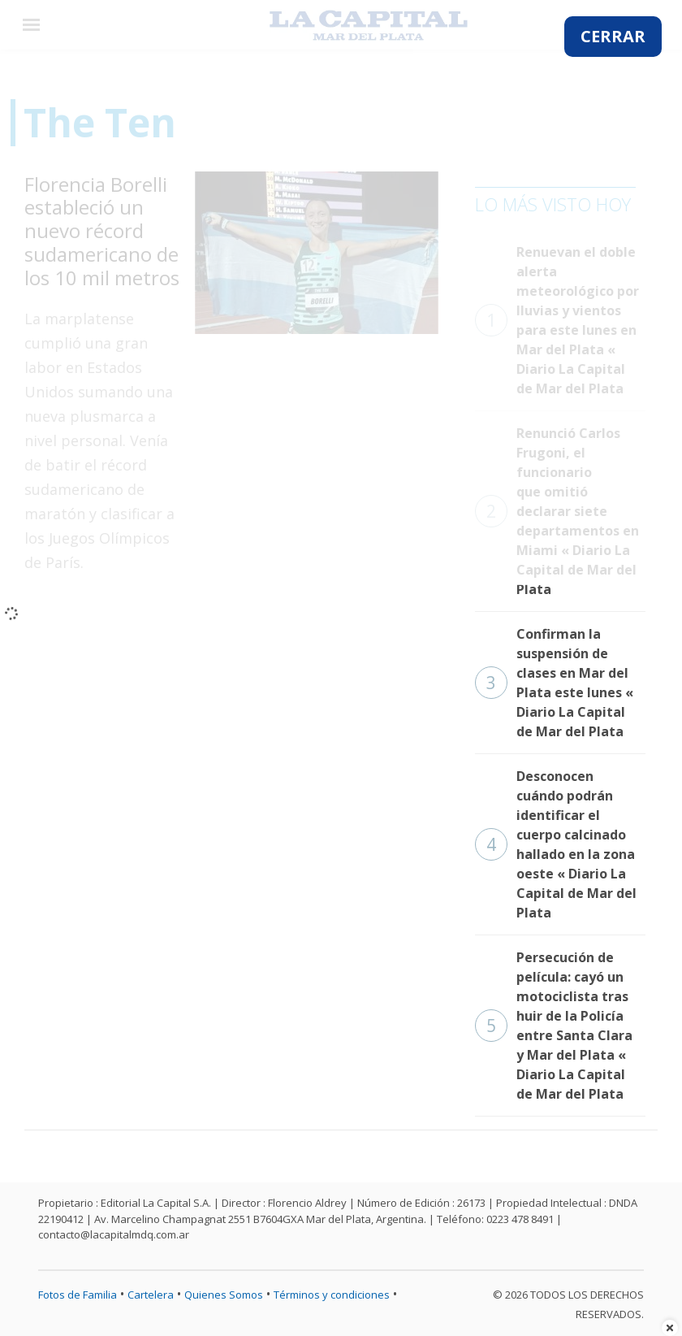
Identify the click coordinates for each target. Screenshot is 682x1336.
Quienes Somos (223, 1294)
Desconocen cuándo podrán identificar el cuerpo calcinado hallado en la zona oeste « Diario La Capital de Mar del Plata (556, 844)
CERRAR (613, 36)
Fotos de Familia (77, 1294)
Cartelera (150, 1294)
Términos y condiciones (332, 1294)
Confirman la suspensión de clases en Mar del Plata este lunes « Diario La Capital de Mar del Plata (554, 682)
